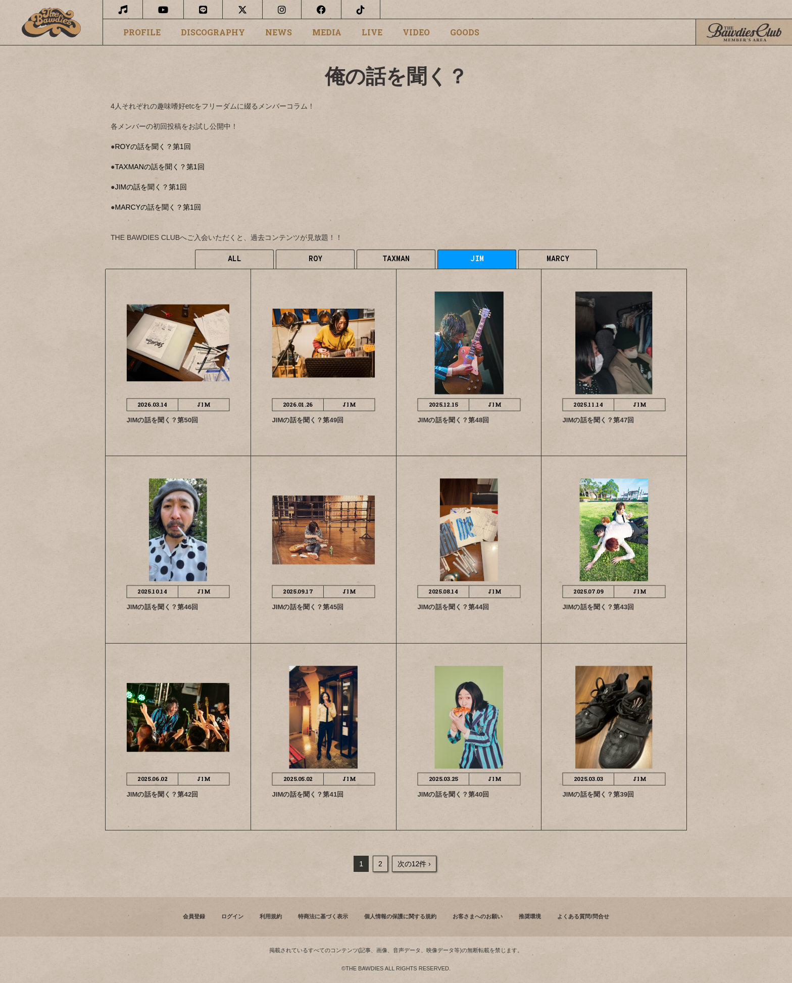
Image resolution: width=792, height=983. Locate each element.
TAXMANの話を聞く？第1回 (159, 167)
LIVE (372, 32)
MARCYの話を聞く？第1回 (158, 207)
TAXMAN (396, 259)
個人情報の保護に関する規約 (400, 916)
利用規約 (271, 916)
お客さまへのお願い (478, 916)
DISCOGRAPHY (213, 32)
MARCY (558, 259)
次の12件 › (414, 864)
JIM (477, 259)
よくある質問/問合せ (583, 916)
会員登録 (194, 916)
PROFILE (142, 32)
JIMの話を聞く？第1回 (150, 187)
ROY (315, 259)
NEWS (278, 32)
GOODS (464, 32)
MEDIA (326, 32)
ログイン (232, 916)
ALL (234, 259)
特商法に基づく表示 (323, 916)
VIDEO (416, 32)
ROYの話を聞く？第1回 (152, 146)
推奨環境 (530, 916)
